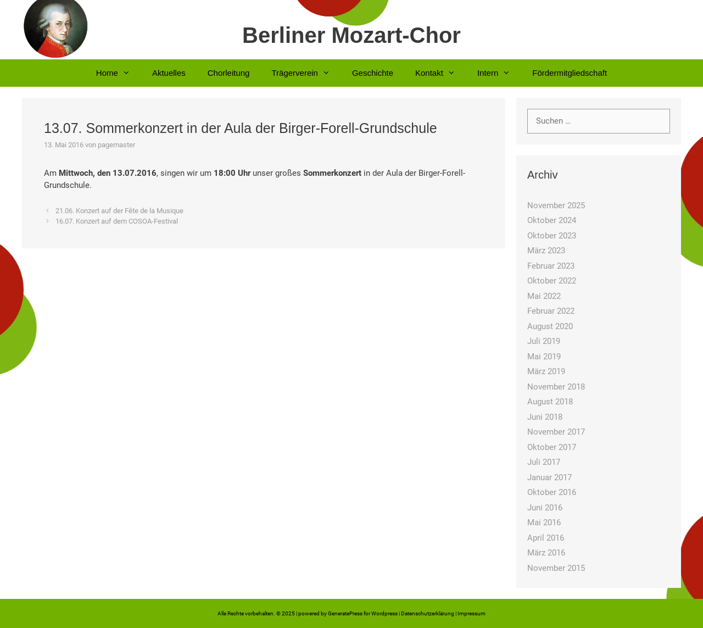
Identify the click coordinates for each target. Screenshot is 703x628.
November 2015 (556, 568)
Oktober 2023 (551, 236)
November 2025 (556, 205)
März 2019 (546, 371)
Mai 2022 (544, 296)
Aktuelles (169, 72)
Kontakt (440, 73)
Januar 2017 (549, 477)
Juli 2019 (543, 341)
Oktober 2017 (551, 447)
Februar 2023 (550, 266)
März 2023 (546, 250)
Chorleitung (229, 72)
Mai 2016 (544, 522)
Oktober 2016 (551, 492)
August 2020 (550, 326)
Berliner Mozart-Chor (351, 35)
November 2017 (556, 432)
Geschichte (372, 72)
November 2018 (556, 387)
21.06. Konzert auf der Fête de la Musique (119, 211)
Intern (499, 73)
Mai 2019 (544, 357)
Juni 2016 (544, 508)
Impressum (471, 613)
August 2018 (550, 402)
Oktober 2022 (551, 281)
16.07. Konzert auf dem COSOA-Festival (116, 221)
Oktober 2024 (551, 220)
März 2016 (546, 553)
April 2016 (545, 538)
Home (118, 73)
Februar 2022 (550, 311)
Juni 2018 (544, 417)
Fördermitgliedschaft (569, 72)
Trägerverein (306, 73)
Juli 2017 (543, 462)
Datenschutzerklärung (427, 613)
